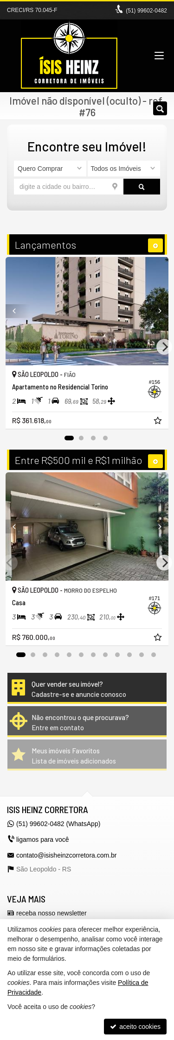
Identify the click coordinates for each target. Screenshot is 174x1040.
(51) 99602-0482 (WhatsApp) (58, 823)
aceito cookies (135, 1026)
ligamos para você (42, 839)
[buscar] (141, 186)
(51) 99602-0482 (146, 10)
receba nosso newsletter (51, 913)
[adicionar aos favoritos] (159, 422)
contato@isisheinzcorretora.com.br (66, 855)
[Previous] (18, 311)
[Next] (156, 311)
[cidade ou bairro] (68, 186)
